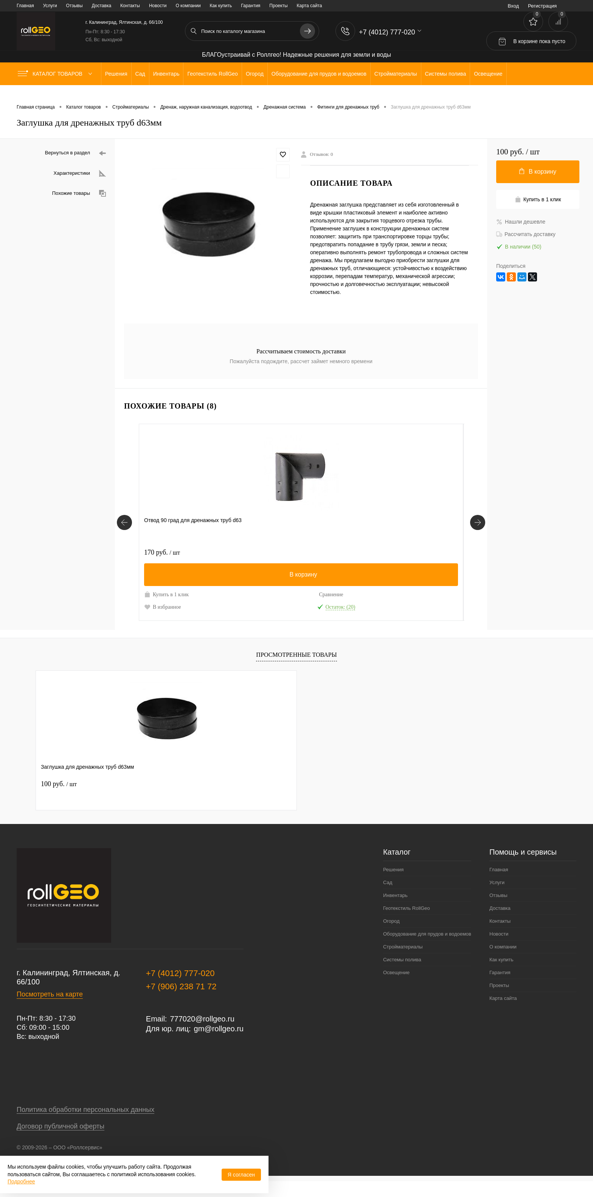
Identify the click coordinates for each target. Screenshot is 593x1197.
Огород (391, 937)
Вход (513, 6)
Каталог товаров (56, 73)
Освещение (396, 988)
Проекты (278, 5)
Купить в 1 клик (160, 598)
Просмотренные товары (296, 670)
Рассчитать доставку (526, 234)
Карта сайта (309, 5)
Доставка (102, 5)
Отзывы (74, 5)
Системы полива (402, 975)
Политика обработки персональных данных (85, 1125)
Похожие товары (79, 193)
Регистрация (542, 6)
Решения (393, 885)
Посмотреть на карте (50, 1010)
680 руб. (324, 552)
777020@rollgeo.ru (202, 1035)
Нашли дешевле (520, 222)
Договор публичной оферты (60, 1142)
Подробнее (21, 1181)
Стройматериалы (403, 962)
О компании (187, 5)
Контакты (130, 5)
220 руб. (243, 552)
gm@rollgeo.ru (219, 1044)
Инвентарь (395, 911)
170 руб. (162, 552)
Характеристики (80, 173)
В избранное (162, 615)
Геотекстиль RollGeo (406, 924)
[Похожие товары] (124, 530)
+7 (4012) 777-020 (180, 989)
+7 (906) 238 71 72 (181, 1002)
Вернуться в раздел (75, 153)
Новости (157, 5)
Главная (25, 5)
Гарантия (250, 5)
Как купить (221, 5)
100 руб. (59, 800)
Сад (387, 898)
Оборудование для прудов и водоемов (427, 950)
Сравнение (197, 594)
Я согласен (241, 1175)
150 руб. (406, 552)
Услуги (50, 5)
